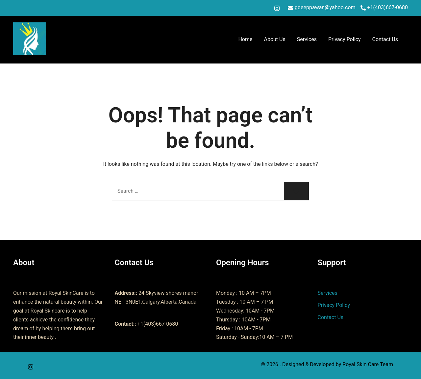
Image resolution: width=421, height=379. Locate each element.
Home (245, 39)
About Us (274, 39)
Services (307, 39)
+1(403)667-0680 (384, 8)
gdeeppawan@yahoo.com (322, 8)
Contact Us (385, 39)
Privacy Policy (344, 39)
